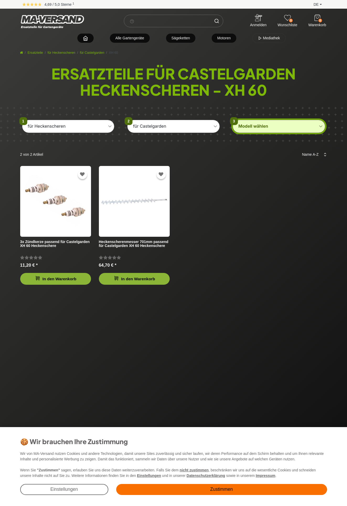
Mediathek (269, 38)
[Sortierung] (312, 154)
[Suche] (216, 21)
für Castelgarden (92, 53)
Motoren (224, 38)
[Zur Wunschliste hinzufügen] (82, 174)
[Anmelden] (258, 21)
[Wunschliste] (287, 17)
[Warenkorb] (317, 17)
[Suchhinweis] (132, 21)
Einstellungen (64, 489)
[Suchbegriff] (167, 21)
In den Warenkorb (56, 278)
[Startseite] (21, 53)
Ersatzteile (35, 53)
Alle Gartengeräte (129, 38)
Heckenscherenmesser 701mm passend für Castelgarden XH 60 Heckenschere (133, 244)
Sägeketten (181, 38)
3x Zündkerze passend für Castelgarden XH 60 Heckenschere (55, 244)
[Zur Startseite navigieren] (85, 38)
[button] (313, 4)
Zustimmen (221, 489)
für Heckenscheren (61, 53)
